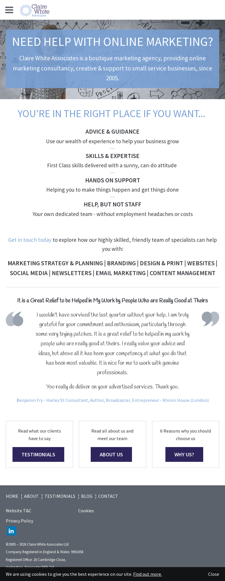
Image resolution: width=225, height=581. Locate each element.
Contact (108, 496)
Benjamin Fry (30, 400)
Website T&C (18, 510)
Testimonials (59, 496)
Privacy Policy (19, 521)
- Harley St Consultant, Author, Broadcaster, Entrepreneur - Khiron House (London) (126, 400)
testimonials (38, 454)
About (31, 496)
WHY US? (184, 454)
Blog (86, 496)
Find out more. (147, 574)
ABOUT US (111, 454)
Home (12, 496)
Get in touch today (29, 239)
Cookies (86, 510)
